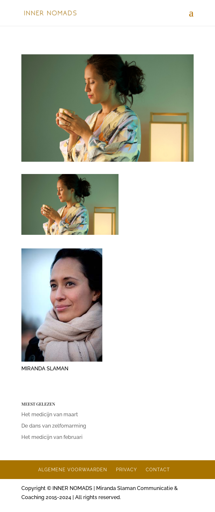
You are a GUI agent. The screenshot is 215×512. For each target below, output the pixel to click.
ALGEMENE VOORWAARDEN (72, 469)
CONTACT (158, 469)
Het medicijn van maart (49, 414)
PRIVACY (126, 469)
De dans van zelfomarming (53, 426)
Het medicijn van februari (52, 437)
